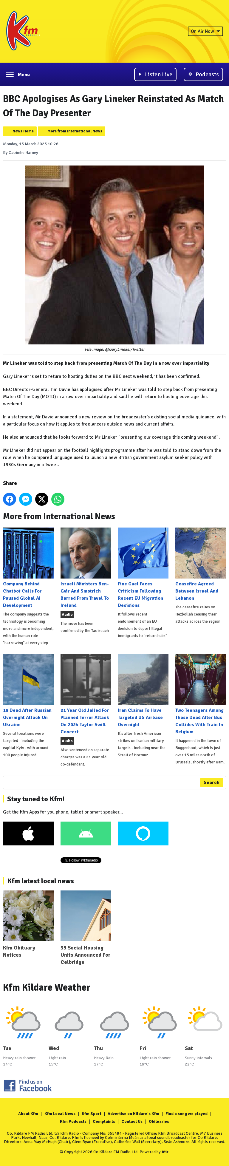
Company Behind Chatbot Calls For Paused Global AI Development (28, 568)
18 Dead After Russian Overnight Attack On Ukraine (28, 691)
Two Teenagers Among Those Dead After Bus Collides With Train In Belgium (200, 694)
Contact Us (132, 1121)
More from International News (74, 131)
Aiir (165, 1151)
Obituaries (159, 1121)
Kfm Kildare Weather (46, 987)
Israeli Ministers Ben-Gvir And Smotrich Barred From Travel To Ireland (86, 568)
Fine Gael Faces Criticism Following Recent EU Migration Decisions (143, 568)
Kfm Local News (59, 1113)
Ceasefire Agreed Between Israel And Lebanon (200, 564)
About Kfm (28, 1113)
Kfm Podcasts (73, 1121)
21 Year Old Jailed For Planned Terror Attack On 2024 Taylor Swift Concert (86, 694)
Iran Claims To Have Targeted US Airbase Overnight (143, 691)
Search (211, 782)
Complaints (104, 1121)
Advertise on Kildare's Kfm (133, 1113)
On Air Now (205, 31)
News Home (23, 131)
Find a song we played (186, 1113)
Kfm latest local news (40, 880)
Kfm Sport (91, 1113)
